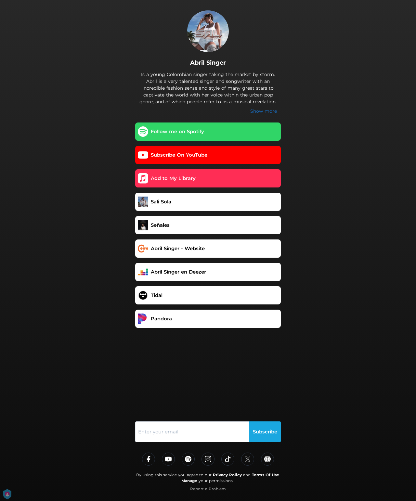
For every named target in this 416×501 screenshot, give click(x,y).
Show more (263, 111)
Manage (189, 480)
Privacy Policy (227, 474)
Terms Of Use (265, 474)
